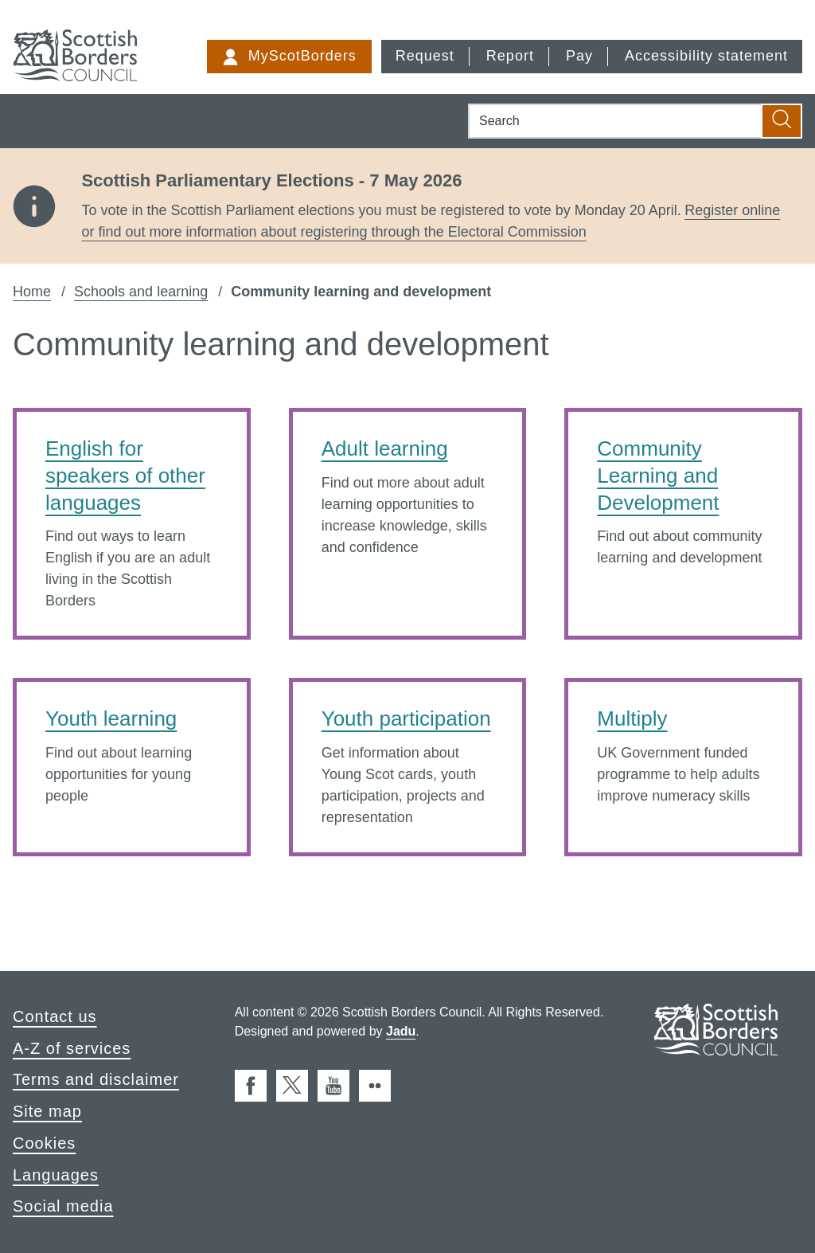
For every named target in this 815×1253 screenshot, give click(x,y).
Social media (63, 1206)
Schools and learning (141, 292)
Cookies (44, 1143)
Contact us (55, 1016)
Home (32, 292)
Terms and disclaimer (96, 1079)
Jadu (400, 1031)
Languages (56, 1175)
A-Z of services (72, 1048)
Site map (47, 1111)
